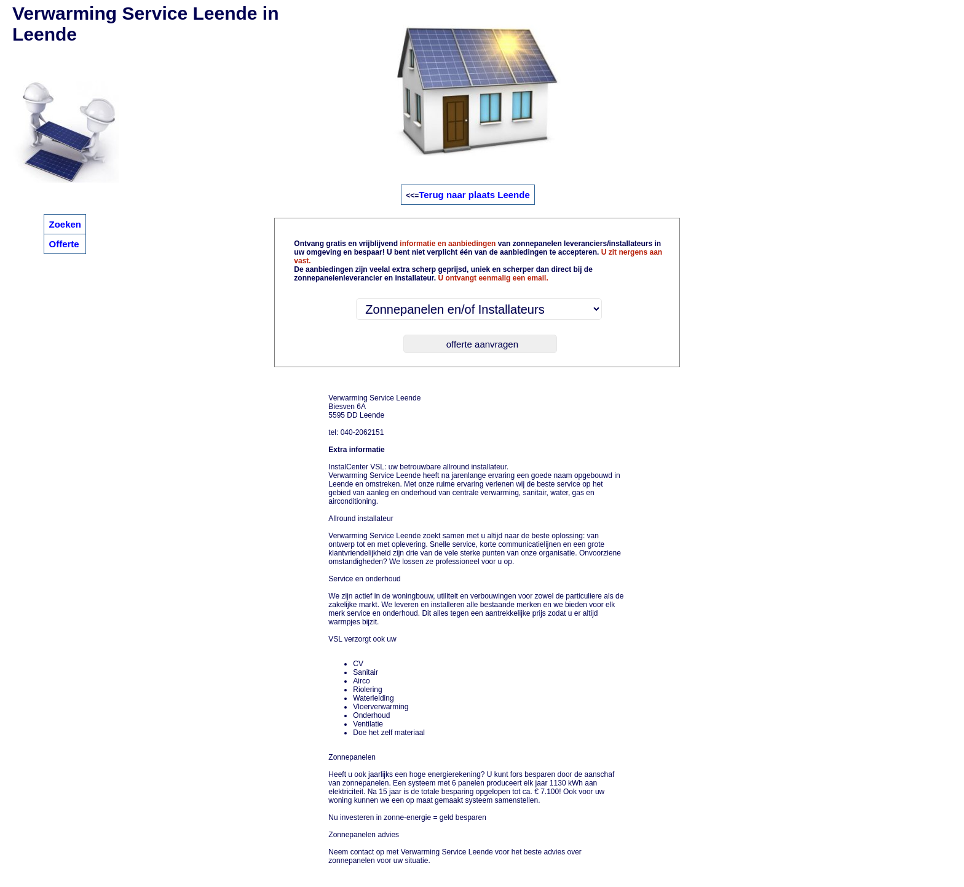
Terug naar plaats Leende (474, 194)
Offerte (64, 244)
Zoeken (65, 224)
